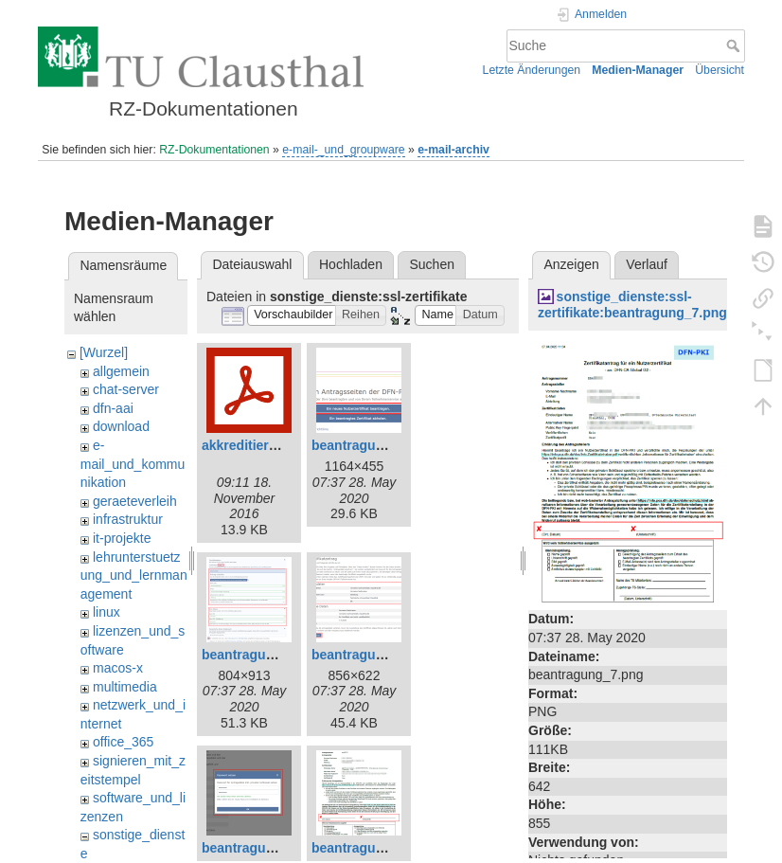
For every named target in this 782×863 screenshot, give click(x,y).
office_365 (123, 741)
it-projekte (122, 538)
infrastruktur (128, 519)
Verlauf (646, 264)
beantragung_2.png (263, 654)
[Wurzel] (104, 352)
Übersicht (719, 70)
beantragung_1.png (373, 445)
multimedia (125, 686)
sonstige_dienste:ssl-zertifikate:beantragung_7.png (632, 304)
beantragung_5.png (263, 847)
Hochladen (350, 264)
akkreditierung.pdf (259, 445)
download (121, 426)
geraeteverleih (135, 501)
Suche (735, 45)
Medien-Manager (638, 70)
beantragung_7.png (373, 847)
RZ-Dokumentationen (214, 149)
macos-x (118, 667)
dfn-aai (113, 408)
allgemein (121, 371)
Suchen (432, 264)
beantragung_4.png (373, 654)
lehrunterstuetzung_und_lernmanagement (133, 575)
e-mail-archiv (453, 149)
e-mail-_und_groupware (343, 149)
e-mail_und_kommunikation (133, 464)
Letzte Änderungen (532, 70)
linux (106, 612)
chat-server (126, 389)
